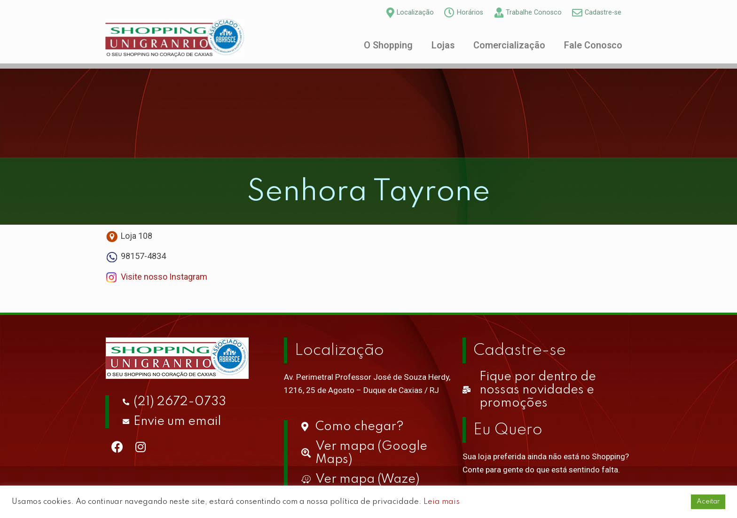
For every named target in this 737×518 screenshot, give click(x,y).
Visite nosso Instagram (164, 277)
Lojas (443, 45)
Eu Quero (507, 430)
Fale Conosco (593, 45)
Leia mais (441, 502)
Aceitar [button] (708, 501)
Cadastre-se (519, 351)
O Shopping (388, 45)
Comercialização (509, 45)
